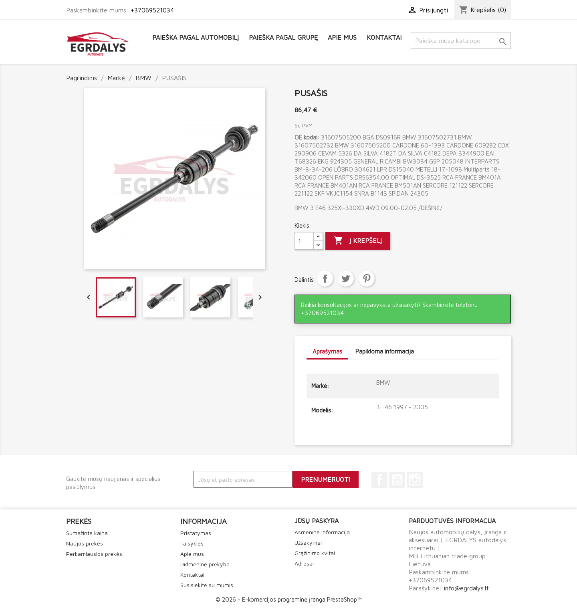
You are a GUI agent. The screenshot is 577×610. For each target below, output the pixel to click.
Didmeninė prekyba (205, 564)
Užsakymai (308, 542)
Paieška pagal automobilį (195, 37)
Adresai (304, 563)
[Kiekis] (304, 241)
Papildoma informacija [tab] (384, 351)
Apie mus (342, 37)
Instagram (415, 480)
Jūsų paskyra (317, 520)
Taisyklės (192, 543)
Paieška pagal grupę (283, 37)
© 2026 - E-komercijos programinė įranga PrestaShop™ (288, 599)
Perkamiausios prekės (94, 553)
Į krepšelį (358, 241)
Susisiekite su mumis (206, 585)
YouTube (397, 480)
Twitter (346, 279)
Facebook (379, 480)
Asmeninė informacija (322, 532)
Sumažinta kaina (87, 532)
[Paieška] (461, 40)
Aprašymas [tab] (327, 351)
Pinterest (367, 279)
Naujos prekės (84, 543)
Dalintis (325, 279)
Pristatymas (195, 532)
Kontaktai (384, 37)
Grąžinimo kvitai (315, 552)
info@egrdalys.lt (466, 588)
